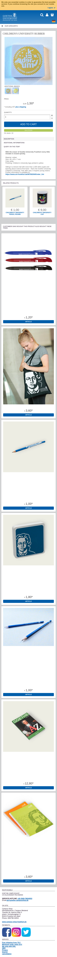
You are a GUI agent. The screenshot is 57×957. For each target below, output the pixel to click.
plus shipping (20, 107)
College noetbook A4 (28, 872)
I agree (52, 8)
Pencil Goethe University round (28, 685)
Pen (28, 312)
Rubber (28, 592)
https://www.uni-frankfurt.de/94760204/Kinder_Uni (24, 174)
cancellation (6, 954)
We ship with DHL (9, 946)
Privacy (5, 950)
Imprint (5, 952)
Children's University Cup (42, 213)
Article (28, 321)
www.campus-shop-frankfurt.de (14, 922)
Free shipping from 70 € (11, 943)
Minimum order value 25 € (12, 944)
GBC (4, 948)
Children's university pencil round (15, 213)
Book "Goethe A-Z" (28, 779)
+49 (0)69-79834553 (24, 899)
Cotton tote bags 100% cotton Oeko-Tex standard (28, 406)
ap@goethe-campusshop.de (17, 900)
